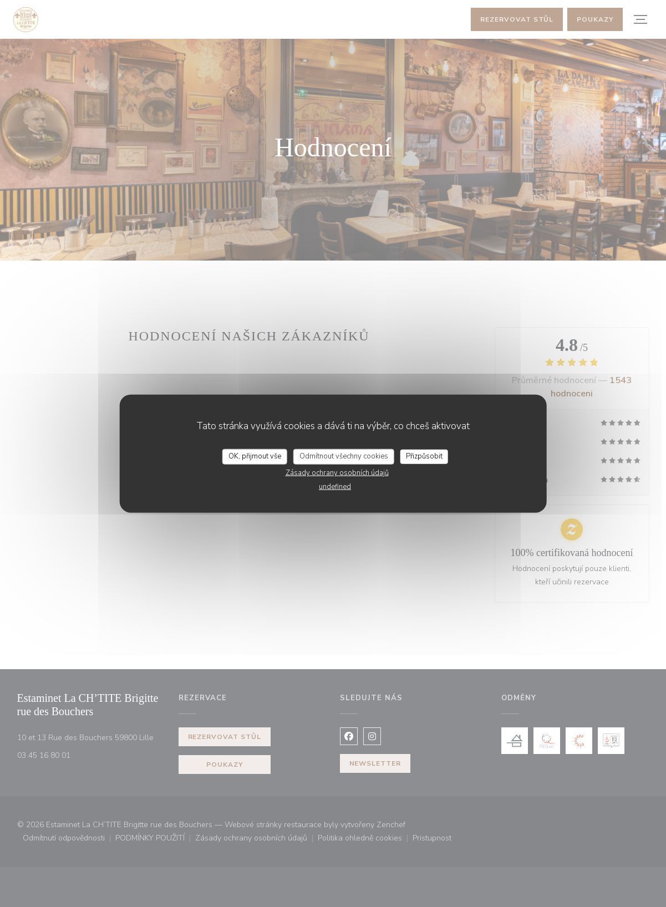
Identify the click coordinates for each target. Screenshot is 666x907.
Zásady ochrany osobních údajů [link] (337, 472)
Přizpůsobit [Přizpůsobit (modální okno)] (424, 456)
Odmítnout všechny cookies (343, 456)
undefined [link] (335, 486)
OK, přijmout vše (254, 456)
